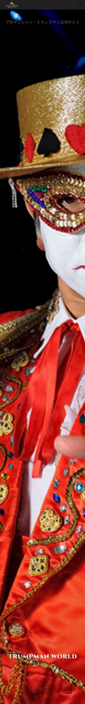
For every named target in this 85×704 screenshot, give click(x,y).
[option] (42, 357)
